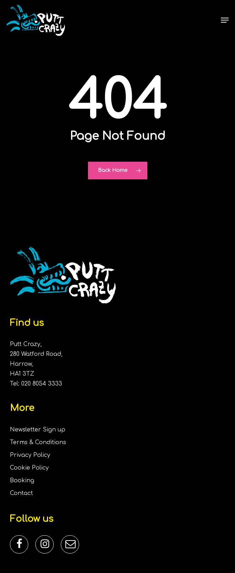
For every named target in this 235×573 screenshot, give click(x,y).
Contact (21, 493)
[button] (225, 20)
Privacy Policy (30, 455)
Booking (22, 480)
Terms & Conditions (38, 442)
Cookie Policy (29, 468)
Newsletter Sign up (37, 429)
